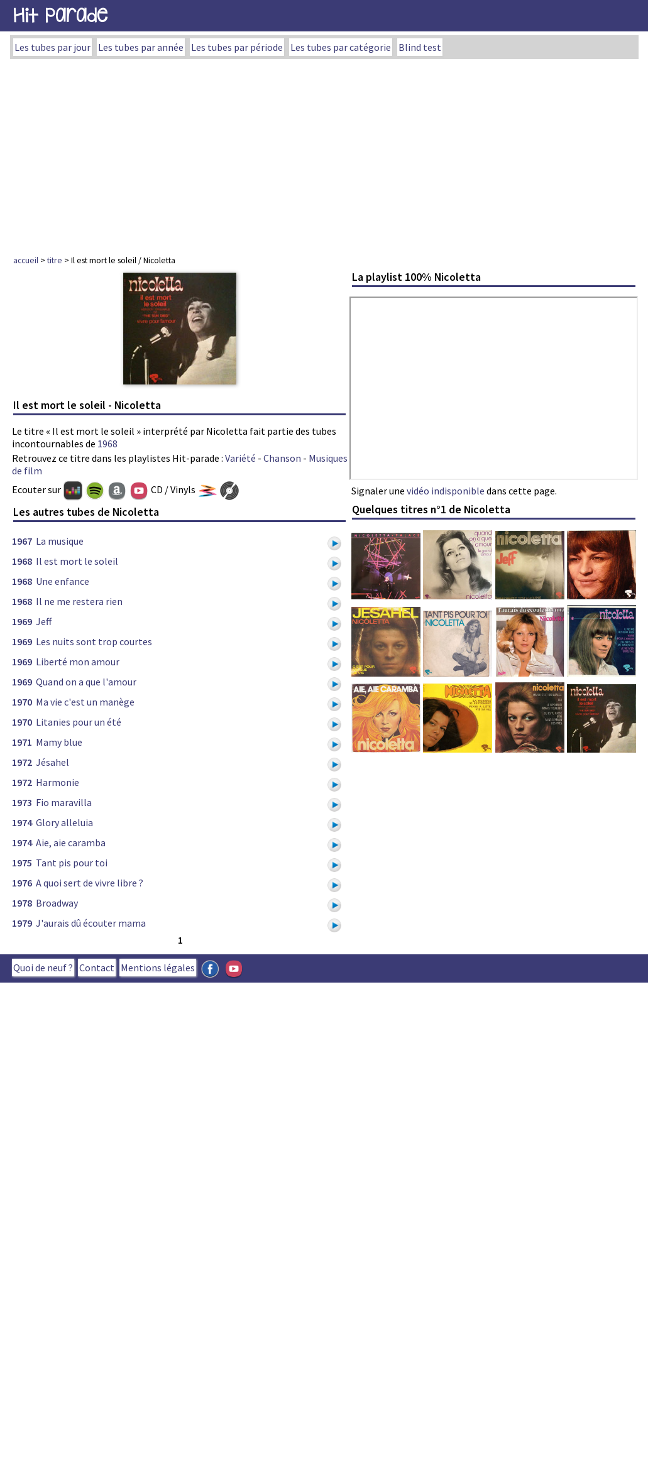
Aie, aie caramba (71, 842)
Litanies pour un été (78, 722)
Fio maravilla (64, 802)
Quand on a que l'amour (86, 681)
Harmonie (57, 782)
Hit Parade (60, 15)
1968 (107, 443)
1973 (22, 802)
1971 (22, 742)
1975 (22, 862)
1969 (22, 621)
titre (54, 260)
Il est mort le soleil (77, 561)
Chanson (282, 458)
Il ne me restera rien (79, 601)
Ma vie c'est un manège (85, 701)
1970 (22, 701)
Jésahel (52, 762)
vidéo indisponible (446, 490)
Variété (240, 458)
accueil (25, 260)
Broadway (57, 903)
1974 (22, 822)
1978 (22, 903)
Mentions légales (158, 967)
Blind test (419, 47)
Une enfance (62, 581)
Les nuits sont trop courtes (94, 641)
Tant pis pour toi (71, 862)
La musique (60, 541)
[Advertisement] (324, 153)
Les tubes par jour (52, 47)
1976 (22, 882)
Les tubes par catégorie (340, 47)
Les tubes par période (237, 47)
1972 (22, 762)
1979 (22, 923)
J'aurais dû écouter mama (91, 923)
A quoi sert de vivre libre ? (89, 882)
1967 (22, 541)
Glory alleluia (64, 822)
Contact (96, 967)
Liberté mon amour (77, 661)
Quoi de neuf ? (43, 967)
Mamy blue (59, 742)
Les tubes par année (141, 47)
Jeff (44, 621)
